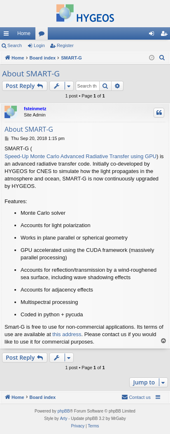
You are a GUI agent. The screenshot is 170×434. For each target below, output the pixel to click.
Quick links (7, 35)
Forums (43, 35)
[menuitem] (162, 57)
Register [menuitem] (165, 35)
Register (65, 45)
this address (66, 334)
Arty (64, 418)
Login (39, 45)
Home (23, 33)
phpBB (64, 411)
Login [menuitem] (153, 35)
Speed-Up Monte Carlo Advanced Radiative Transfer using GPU (80, 156)
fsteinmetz (35, 108)
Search (14, 45)
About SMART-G (31, 73)
